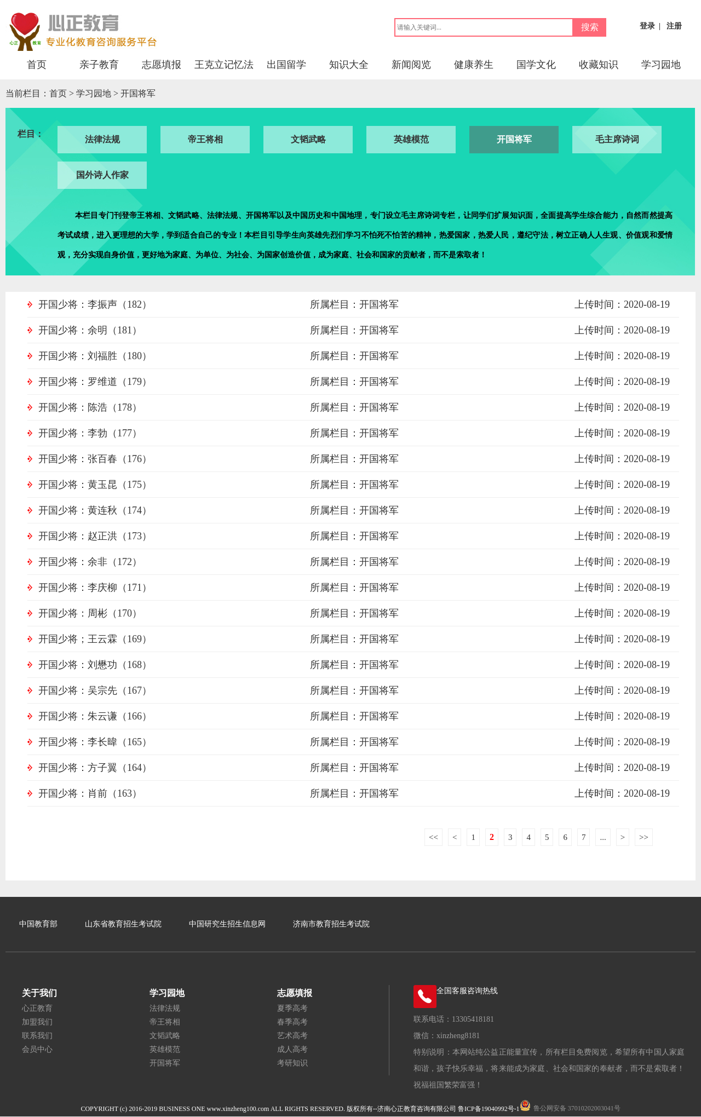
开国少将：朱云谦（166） (95, 716)
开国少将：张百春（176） (95, 458)
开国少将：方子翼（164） (95, 767)
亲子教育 (99, 64)
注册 (674, 26)
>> (643, 837)
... (603, 837)
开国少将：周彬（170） (90, 613)
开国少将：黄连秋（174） (95, 510)
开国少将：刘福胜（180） (95, 355)
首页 (37, 64)
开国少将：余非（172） (90, 561)
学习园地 (661, 64)
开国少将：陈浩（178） (90, 407)
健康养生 (473, 64)
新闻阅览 (411, 64)
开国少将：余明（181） (90, 330)
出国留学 (286, 64)
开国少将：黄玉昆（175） (95, 484)
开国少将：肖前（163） (90, 793)
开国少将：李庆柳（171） (95, 587)
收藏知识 (598, 64)
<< (433, 837)
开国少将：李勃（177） (90, 433)
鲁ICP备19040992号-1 (489, 1109)
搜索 (590, 27)
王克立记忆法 (224, 64)
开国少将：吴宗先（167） (95, 690)
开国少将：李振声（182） (95, 304)
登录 (647, 26)
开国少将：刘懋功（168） (95, 664)
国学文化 (536, 64)
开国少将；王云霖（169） (95, 639)
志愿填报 (161, 64)
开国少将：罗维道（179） (95, 381)
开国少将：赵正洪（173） (95, 536)
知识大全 (349, 64)
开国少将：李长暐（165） (95, 741)
